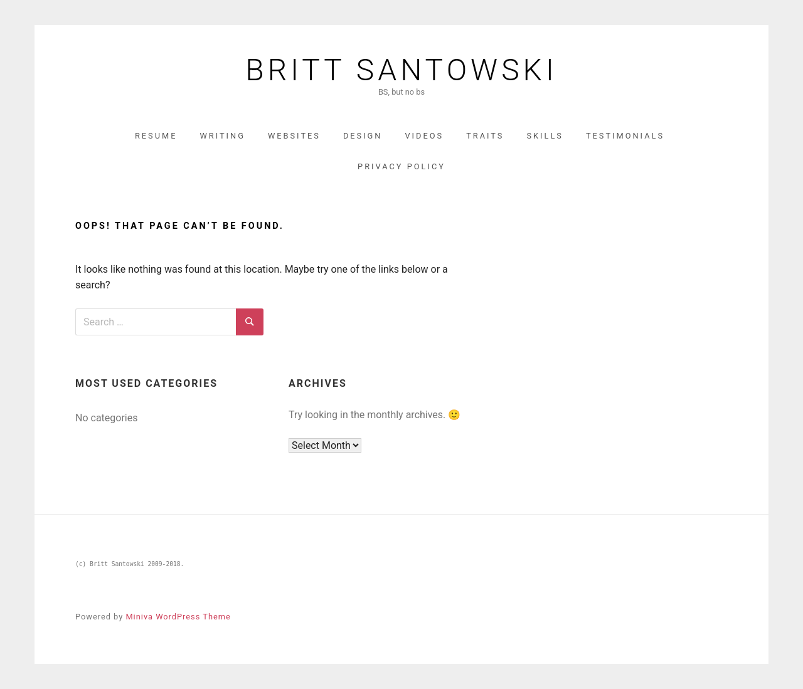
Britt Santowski (401, 70)
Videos (424, 135)
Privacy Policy (401, 166)
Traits (485, 135)
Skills (544, 135)
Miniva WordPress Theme (177, 616)
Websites (294, 135)
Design (363, 135)
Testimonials (625, 135)
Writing (222, 135)
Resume (156, 135)
